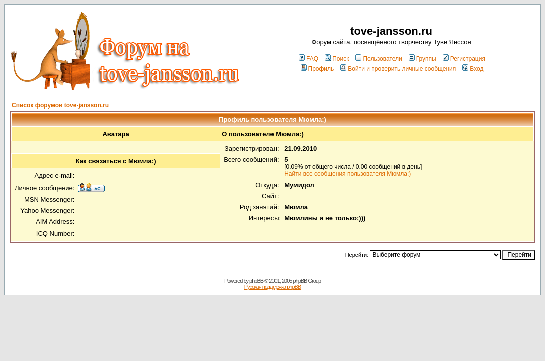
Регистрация (464, 58)
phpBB (256, 281)
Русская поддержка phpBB (272, 287)
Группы (422, 58)
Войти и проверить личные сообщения (398, 68)
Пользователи (378, 58)
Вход (472, 68)
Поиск (337, 58)
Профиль (317, 68)
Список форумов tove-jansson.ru (60, 105)
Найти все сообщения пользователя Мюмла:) (347, 173)
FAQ (308, 58)
